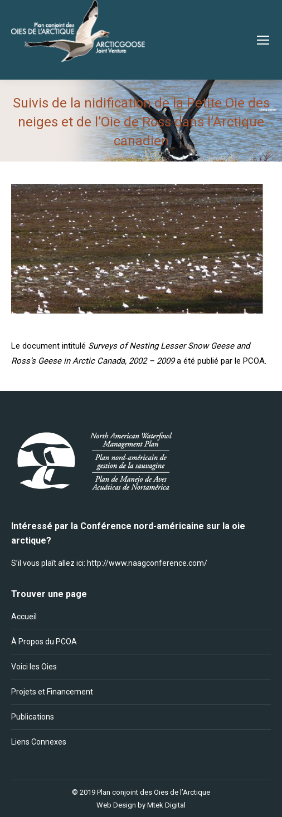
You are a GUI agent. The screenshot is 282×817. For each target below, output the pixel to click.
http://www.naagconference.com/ (147, 563)
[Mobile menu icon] (263, 40)
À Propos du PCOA (44, 641)
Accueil (24, 616)
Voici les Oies (34, 666)
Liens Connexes (38, 741)
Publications (32, 716)
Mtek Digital (166, 805)
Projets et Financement (52, 691)
